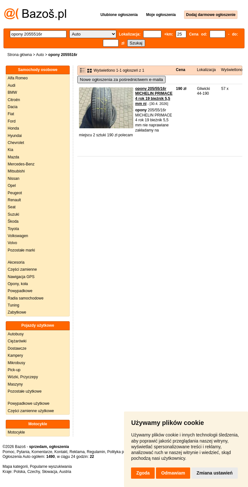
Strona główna (19, 54)
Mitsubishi (16, 171)
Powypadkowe (20, 291)
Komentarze (42, 452)
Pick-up (14, 370)
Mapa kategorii (15, 466)
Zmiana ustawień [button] (215, 472)
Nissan (13, 178)
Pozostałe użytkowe (25, 391)
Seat (12, 207)
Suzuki (13, 214)
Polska (19, 471)
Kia (10, 150)
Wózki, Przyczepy (23, 377)
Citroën (14, 100)
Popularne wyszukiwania (51, 466)
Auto (40, 54)
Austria (65, 471)
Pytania (23, 452)
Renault (14, 200)
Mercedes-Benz (21, 164)
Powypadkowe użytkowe (29, 403)
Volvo (12, 243)
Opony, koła (18, 284)
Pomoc (8, 452)
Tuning (13, 305)
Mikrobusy (16, 363)
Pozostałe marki (21, 250)
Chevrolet (16, 142)
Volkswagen (18, 236)
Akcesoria (16, 262)
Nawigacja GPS (21, 277)
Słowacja (49, 471)
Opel (12, 185)
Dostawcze (17, 348)
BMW (12, 92)
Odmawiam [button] (173, 472)
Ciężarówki (17, 341)
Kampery (15, 355)
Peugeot (15, 193)
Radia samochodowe (25, 298)
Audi (11, 85)
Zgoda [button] (143, 472)
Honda (13, 128)
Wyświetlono (232, 70)
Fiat (11, 114)
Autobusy (16, 334)
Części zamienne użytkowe (31, 411)
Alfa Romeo (18, 78)
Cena (180, 70)
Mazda (13, 157)
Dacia (13, 107)
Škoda (13, 221)
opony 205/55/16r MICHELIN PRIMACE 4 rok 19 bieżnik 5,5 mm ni (154, 96)
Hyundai (15, 135)
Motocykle (16, 432)
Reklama (76, 452)
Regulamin (96, 452)
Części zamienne (22, 269)
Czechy (33, 471)
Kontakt (60, 452)
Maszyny (15, 384)
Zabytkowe (17, 312)
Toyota (13, 229)
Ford (12, 121)
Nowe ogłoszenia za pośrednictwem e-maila (121, 79)
